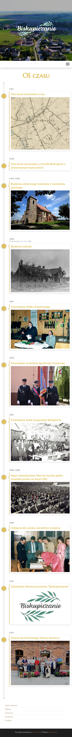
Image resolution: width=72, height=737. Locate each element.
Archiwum (9, 713)
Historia (8, 709)
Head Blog (52, 732)
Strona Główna (11, 705)
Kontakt (8, 720)
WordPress (36, 732)
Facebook (9, 717)
